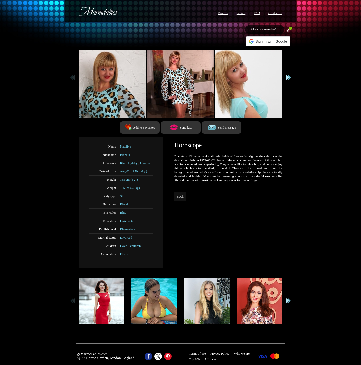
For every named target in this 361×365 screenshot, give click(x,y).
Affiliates (210, 359)
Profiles (223, 13)
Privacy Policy (219, 353)
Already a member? (264, 29)
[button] (268, 41)
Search (241, 13)
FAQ (257, 13)
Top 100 (194, 359)
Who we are (242, 353)
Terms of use (197, 353)
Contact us (275, 13)
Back (180, 196)
